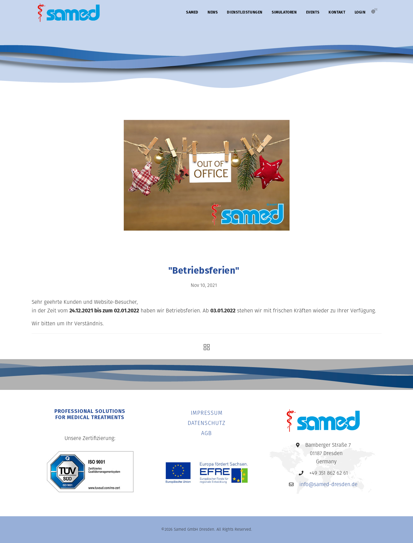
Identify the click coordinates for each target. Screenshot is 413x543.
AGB (206, 434)
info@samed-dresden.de (328, 484)
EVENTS (313, 12)
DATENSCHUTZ (206, 423)
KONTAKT (337, 12)
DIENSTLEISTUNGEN (245, 12)
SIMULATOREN (284, 12)
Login (360, 12)
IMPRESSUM (207, 413)
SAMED (192, 12)
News (213, 12)
